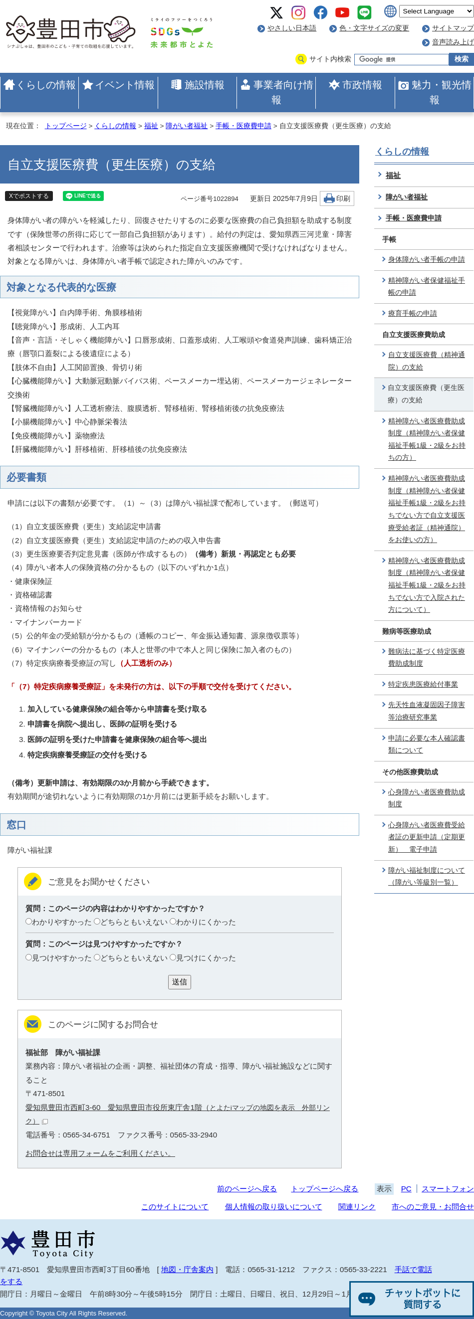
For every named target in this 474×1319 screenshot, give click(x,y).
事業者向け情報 (283, 92)
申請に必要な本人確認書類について (426, 744)
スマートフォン (448, 1188)
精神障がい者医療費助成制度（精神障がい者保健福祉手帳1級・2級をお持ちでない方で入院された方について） (427, 585)
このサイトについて (175, 1206)
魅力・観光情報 (442, 92)
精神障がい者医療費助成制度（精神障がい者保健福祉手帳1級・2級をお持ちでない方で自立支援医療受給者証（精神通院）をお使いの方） (427, 509)
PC (406, 1188)
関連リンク (357, 1206)
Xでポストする (29, 195)
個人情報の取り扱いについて (273, 1206)
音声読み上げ (453, 42)
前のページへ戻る (247, 1188)
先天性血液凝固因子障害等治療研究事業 (426, 711)
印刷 (343, 198)
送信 (179, 981)
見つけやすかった (62, 957)
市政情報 (362, 84)
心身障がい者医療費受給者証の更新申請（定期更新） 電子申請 (426, 837)
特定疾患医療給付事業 (423, 684)
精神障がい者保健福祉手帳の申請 (426, 287)
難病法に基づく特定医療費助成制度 (426, 658)
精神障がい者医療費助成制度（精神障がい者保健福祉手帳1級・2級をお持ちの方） (427, 439)
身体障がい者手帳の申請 (426, 259)
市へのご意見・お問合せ (433, 1206)
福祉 (151, 126)
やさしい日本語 (291, 28)
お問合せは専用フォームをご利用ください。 (100, 1153)
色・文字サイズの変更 (374, 28)
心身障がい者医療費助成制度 (426, 798)
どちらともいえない (134, 922)
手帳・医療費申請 (243, 126)
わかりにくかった (206, 922)
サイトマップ (453, 28)
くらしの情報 (46, 84)
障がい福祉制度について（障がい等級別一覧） (426, 877)
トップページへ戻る (324, 1188)
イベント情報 (125, 84)
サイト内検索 (330, 59)
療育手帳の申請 (412, 313)
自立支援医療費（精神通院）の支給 (426, 361)
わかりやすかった (62, 922)
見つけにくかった (206, 957)
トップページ (66, 126)
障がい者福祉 (187, 126)
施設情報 (205, 84)
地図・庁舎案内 (187, 1269)
